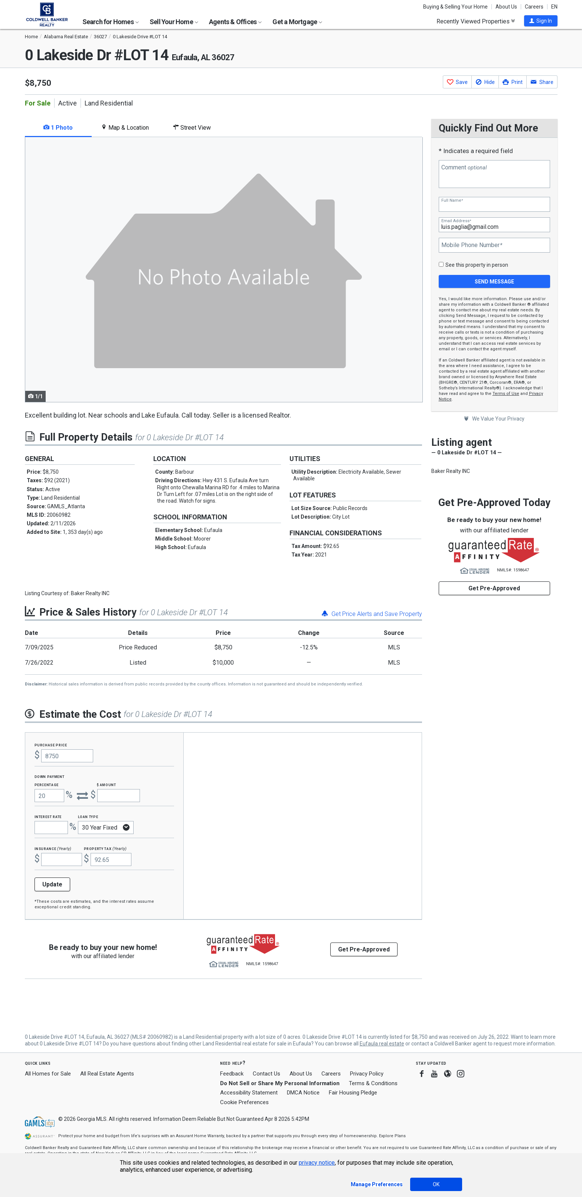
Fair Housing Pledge (353, 1092)
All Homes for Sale (48, 1073)
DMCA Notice (303, 1092)
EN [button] (554, 7)
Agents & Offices (235, 22)
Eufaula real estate (382, 1044)
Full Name (452, 200)
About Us (506, 6)
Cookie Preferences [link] (244, 1102)
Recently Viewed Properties (475, 21)
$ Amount (106, 784)
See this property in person (476, 265)
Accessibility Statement (249, 1092)
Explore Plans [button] (392, 1135)
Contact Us (266, 1073)
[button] (541, 20)
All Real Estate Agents (107, 1073)
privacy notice (317, 1162)
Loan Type (88, 816)
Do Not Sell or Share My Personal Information (280, 1083)
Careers (534, 6)
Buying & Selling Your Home (455, 6)
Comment (464, 168)
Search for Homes (110, 22)
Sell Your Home (174, 22)
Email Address (456, 220)
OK (436, 1184)
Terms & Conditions (373, 1083)
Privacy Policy (366, 1073)
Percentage (47, 784)
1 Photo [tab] (58, 127)
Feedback (231, 1074)
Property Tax (105, 848)
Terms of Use (506, 393)
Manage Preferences (377, 1184)
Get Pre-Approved (494, 588)
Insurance (53, 848)
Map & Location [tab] (125, 127)
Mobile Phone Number (471, 245)
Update (52, 884)
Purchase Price (51, 744)
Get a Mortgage (297, 22)
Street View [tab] (192, 127)
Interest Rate (48, 816)
